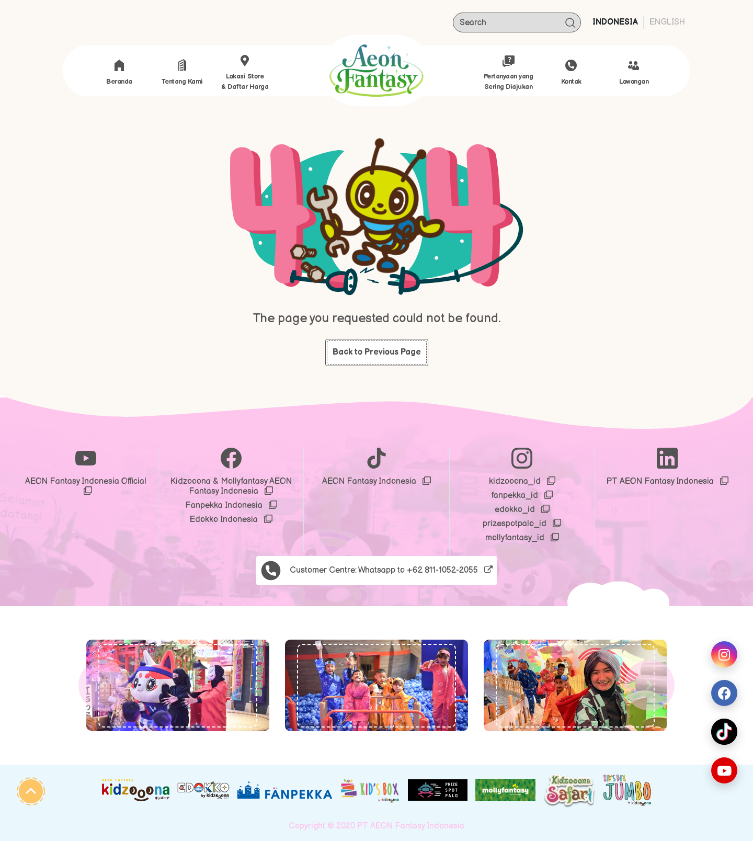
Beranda (119, 72)
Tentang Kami (182, 72)
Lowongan (633, 72)
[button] (103, 685)
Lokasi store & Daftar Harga (244, 72)
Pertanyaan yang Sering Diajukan (508, 72)
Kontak (571, 72)
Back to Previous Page (377, 352)
